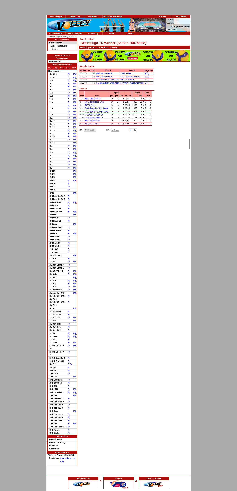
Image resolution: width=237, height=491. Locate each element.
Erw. (50, 68)
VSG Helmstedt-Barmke (130, 77)
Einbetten (114, 47)
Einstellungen (135, 130)
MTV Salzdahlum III (104, 73)
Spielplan (91, 47)
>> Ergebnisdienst (70, 36)
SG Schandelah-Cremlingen (107, 80)
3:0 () (147, 77)
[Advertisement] (134, 143)
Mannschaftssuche (59, 46)
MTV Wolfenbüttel (92, 121)
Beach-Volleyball (74, 33)
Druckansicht (102, 47)
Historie (54, 49)
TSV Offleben (125, 73)
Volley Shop (75, 16)
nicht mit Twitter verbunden (108, 130)
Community (93, 33)
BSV (74, 68)
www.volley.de (56, 16)
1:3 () (147, 73)
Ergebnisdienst (56, 43)
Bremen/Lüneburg (57, 442)
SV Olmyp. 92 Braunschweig (132, 83)
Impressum (93, 16)
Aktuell (83, 47)
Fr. (69, 74)
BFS (68, 68)
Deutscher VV (55, 61)
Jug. (56, 68)
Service (130, 33)
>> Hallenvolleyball (55, 36)
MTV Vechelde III (127, 80)
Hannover (53, 446)
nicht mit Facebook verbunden (80, 130)
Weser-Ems (54, 449)
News (111, 33)
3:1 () (147, 80)
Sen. (62, 68)
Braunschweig (55, 439)
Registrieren (181, 16)
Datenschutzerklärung (112, 16)
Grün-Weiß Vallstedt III (94, 118)
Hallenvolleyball (56, 33)
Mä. (74, 74)
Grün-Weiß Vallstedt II (94, 114)
